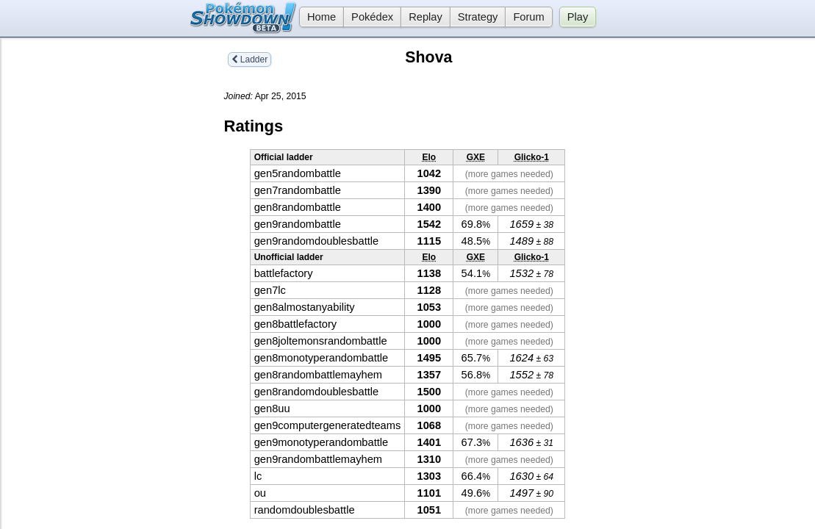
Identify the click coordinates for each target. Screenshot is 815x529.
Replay (425, 17)
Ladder (249, 59)
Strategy (478, 17)
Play (578, 17)
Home (317, 17)
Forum (528, 17)
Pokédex (372, 17)
